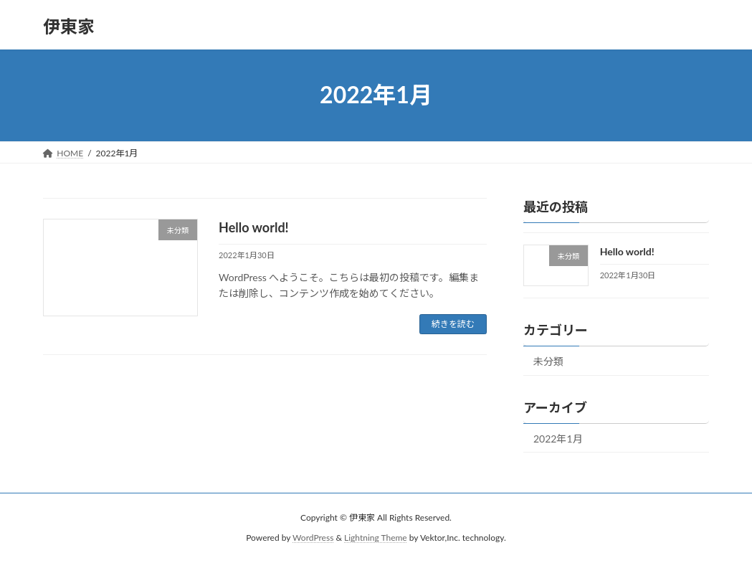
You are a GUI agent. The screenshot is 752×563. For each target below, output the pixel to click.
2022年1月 (558, 438)
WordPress (312, 537)
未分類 (548, 360)
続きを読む (453, 323)
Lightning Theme (375, 537)
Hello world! (254, 227)
